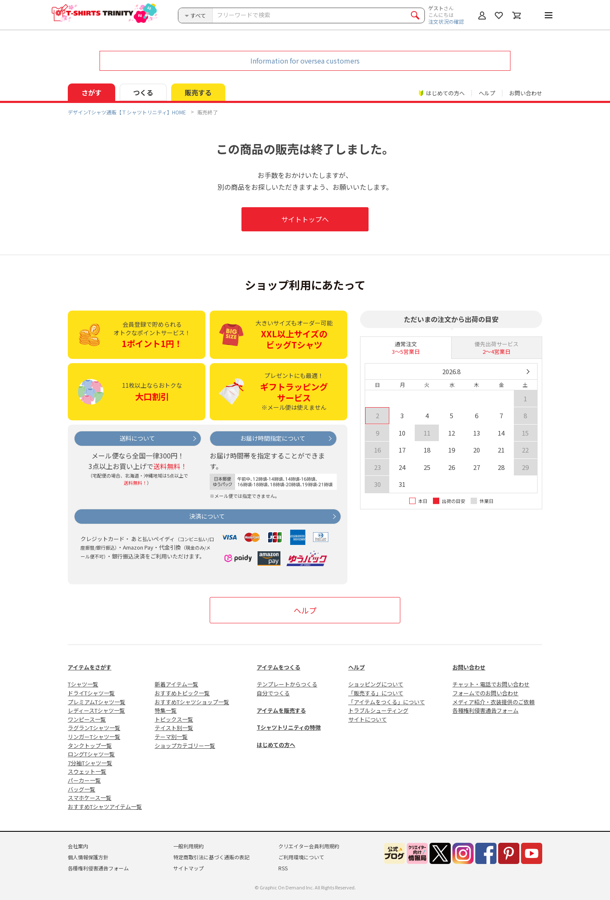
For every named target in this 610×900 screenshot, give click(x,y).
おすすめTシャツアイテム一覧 (105, 807)
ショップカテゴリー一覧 (185, 746)
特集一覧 (166, 710)
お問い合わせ (525, 93)
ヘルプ (487, 93)
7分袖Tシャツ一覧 (90, 763)
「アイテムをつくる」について (386, 702)
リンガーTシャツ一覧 (94, 737)
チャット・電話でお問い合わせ (491, 684)
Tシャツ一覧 (83, 684)
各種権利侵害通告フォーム (485, 710)
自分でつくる (273, 693)
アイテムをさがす (89, 667)
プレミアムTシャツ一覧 (96, 702)
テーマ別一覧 (171, 737)
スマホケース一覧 (89, 798)
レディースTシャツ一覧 (96, 710)
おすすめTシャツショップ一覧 (192, 702)
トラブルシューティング (378, 710)
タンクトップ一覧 (90, 746)
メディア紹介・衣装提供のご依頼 (493, 702)
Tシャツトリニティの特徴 (289, 727)
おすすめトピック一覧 (182, 693)
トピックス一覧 (174, 719)
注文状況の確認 (446, 21)
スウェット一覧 (87, 771)
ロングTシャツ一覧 (91, 754)
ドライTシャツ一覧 (91, 693)
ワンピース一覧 (87, 719)
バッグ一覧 (81, 789)
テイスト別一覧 (174, 728)
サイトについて (367, 719)
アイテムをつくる (278, 667)
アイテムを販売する (281, 710)
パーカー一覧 (84, 780)
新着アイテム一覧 (176, 684)
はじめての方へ (276, 745)
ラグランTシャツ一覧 (94, 728)
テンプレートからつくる (287, 684)
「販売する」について (375, 693)
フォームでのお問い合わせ (485, 693)
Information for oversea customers (305, 61)
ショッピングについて (375, 684)
